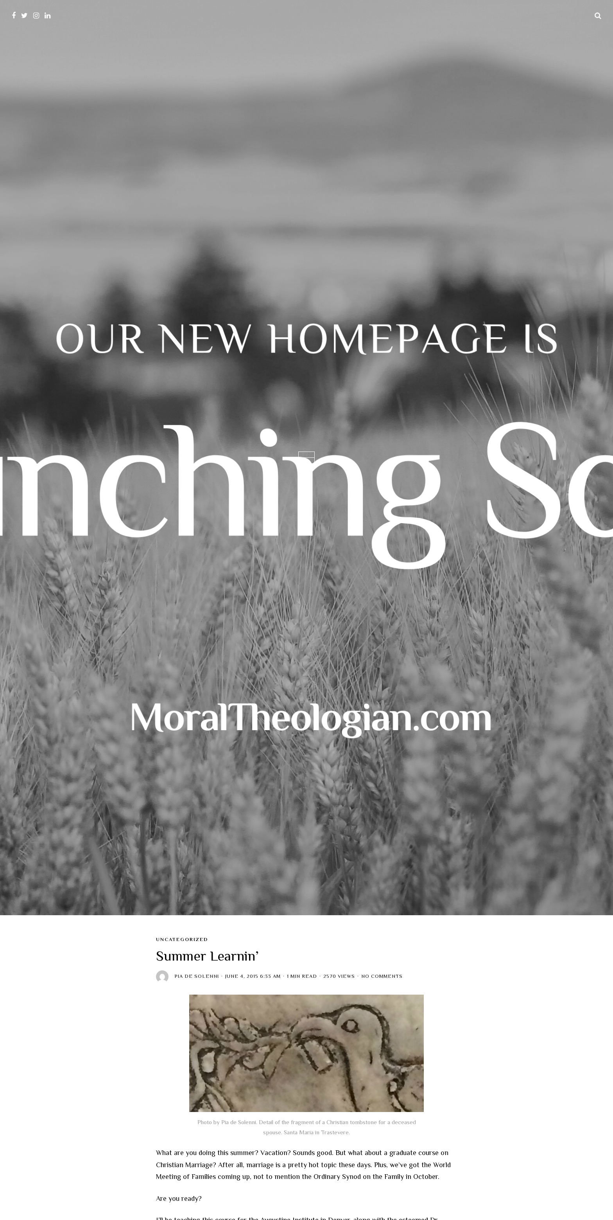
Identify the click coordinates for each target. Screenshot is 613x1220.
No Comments (382, 976)
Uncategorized (182, 939)
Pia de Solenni (196, 976)
